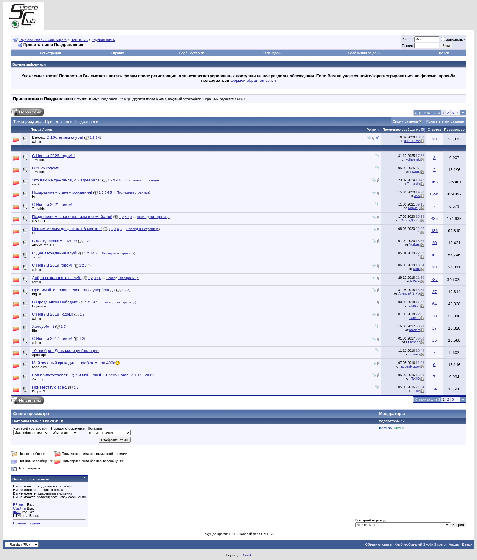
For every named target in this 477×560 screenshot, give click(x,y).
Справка (118, 53)
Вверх (467, 544)
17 (434, 328)
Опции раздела (405, 121)
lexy (417, 390)
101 (434, 255)
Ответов (434, 129)
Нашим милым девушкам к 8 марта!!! (67, 228)
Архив (454, 544)
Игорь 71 (39, 391)
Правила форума (26, 523)
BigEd (36, 294)
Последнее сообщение (401, 129)
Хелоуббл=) (43, 326)
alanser (414, 305)
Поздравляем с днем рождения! (62, 192)
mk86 (36, 184)
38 (434, 139)
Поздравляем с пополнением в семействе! (72, 216)
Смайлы (19, 508)
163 (434, 182)
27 (434, 291)
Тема (35, 129)
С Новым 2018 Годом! (52, 314)
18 (434, 316)
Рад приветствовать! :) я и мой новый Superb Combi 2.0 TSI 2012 (93, 375)
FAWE (415, 281)
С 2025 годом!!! (46, 168)
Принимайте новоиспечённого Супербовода (73, 290)
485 (434, 218)
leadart (414, 330)
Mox (416, 269)
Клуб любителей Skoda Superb (43, 40)
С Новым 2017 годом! (52, 338)
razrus (415, 171)
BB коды (19, 504)
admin (36, 141)
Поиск (444, 53)
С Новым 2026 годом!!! (53, 156)
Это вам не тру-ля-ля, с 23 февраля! (66, 180)
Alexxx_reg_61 (43, 245)
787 (434, 279)
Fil (34, 196)
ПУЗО (415, 378)
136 (434, 230)
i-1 (34, 233)
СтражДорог (410, 220)
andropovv (412, 141)
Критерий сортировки (30, 428)
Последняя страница (141, 180)
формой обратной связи (253, 80)
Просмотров (454, 129)
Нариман (39, 306)
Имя (405, 39)
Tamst (36, 257)
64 (434, 304)
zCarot (246, 555)
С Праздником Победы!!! (55, 302)
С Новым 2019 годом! (52, 265)
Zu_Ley (37, 379)
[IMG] (17, 512)
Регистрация (50, 53)
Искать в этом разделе (445, 121)
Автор (47, 129)
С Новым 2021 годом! (52, 204)
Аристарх (39, 355)
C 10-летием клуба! (64, 137)
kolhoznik (413, 159)
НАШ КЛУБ (79, 40)
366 (417, 196)
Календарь (272, 53)
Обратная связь (378, 544)
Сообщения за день (364, 53)
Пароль (407, 45)
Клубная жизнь (103, 40)
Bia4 (35, 330)
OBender (38, 221)
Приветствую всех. (49, 387)
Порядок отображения (68, 428)
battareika (39, 367)
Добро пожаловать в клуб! (56, 277)
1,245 (434, 194)
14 (434, 389)
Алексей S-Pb (409, 293)
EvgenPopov (410, 366)
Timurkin (38, 160)
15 (434, 340)
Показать (95, 428)
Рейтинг (373, 129)
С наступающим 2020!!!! (54, 241)
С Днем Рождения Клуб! (54, 253)
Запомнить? (453, 40)
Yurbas (414, 244)
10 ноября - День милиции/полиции (65, 350)
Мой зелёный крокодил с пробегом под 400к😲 (76, 363)
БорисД (414, 208)
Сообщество (191, 53)
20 (434, 242)
